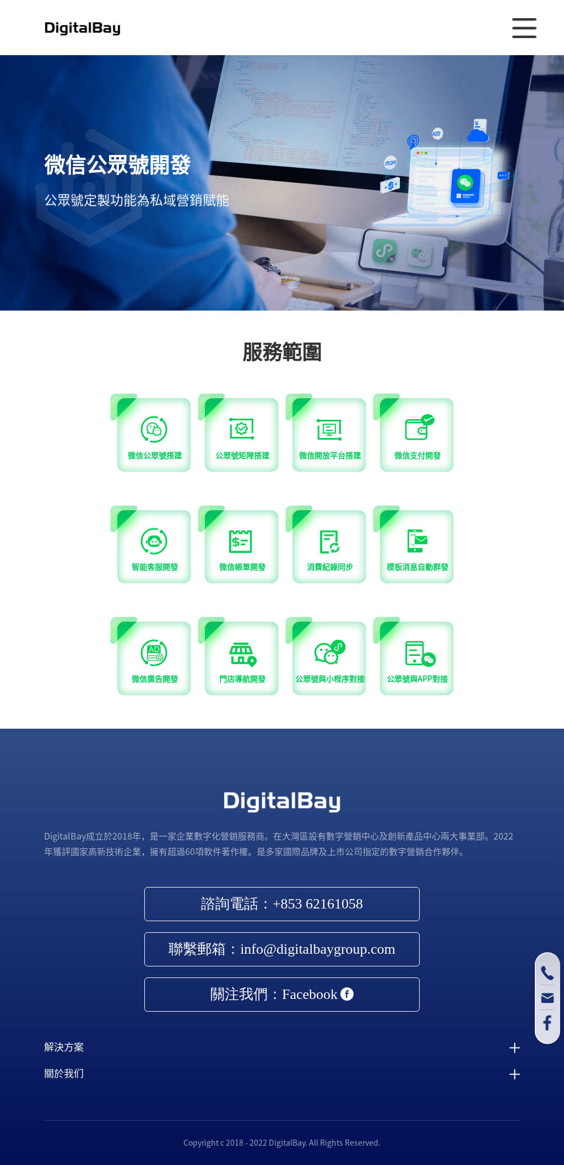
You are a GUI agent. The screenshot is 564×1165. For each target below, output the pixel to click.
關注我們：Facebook (282, 994)
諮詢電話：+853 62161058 (282, 904)
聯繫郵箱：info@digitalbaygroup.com (282, 949)
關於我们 (64, 1073)
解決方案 (64, 1047)
